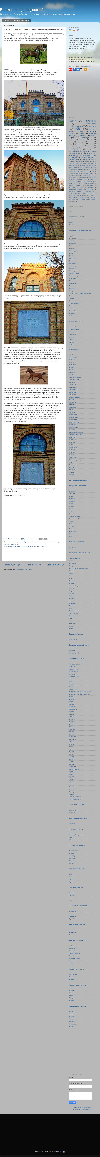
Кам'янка (72, 382)
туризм (72, 120)
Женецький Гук (73, 586)
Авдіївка (71, 342)
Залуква (71, 588)
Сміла (71, 977)
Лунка (71, 1019)
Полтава (71, 863)
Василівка (72, 248)
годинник (91, 165)
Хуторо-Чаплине (74, 311)
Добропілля (72, 364)
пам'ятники (90, 120)
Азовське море (74, 163)
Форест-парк (73, 465)
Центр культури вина (74, 193)
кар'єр (85, 152)
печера (88, 167)
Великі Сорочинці (74, 851)
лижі (85, 169)
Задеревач (72, 706)
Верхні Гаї (72, 674)
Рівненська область (77, 869)
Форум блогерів (88, 163)
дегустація (93, 193)
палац (94, 150)
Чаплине (71, 313)
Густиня (71, 993)
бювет (94, 167)
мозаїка (82, 167)
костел (84, 138)
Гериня (71, 576)
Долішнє (71, 696)
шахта (80, 191)
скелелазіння (89, 185)
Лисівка (71, 399)
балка (92, 175)
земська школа (84, 171)
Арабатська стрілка (75, 946)
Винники (71, 679)
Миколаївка (72, 404)
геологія (82, 165)
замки (70, 142)
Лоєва (71, 596)
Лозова (71, 935)
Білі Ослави (72, 563)
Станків (71, 764)
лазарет (20, 542)
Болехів (71, 561)
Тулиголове (72, 782)
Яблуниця (72, 623)
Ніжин (71, 995)
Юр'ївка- (71, 316)
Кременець (72, 916)
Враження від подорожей (22, 10)
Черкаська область (76, 969)
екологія (83, 135)
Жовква (71, 704)
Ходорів (71, 789)
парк (81, 131)
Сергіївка (72, 455)
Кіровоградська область (79, 645)
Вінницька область (76, 217)
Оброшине (72, 739)
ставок (90, 146)
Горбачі (71, 686)
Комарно (71, 714)
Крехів (71, 716)
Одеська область (76, 829)
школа (71, 161)
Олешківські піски (74, 953)
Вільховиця (72, 491)
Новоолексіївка (74, 951)
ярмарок (94, 199)
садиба (84, 159)
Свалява (71, 514)
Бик (70, 347)
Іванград (71, 332)
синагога (93, 152)
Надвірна (72, 603)
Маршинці (72, 1021)
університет (72, 191)
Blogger (63, 1151)
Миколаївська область (78, 818)
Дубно (71, 874)
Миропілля (72, 898)
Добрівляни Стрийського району (79, 694)
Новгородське (73, 417)
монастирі (82, 140)
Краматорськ (73, 392)
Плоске (71, 509)
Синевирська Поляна (76, 519)
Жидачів (71, 701)
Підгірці (71, 744)
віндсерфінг (92, 177)
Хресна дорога (77, 154)
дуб (95, 155)
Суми (70, 900)
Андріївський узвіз (89, 191)
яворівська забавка (75, 799)
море (92, 181)
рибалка (71, 175)
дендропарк (79, 161)
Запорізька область (77, 542)
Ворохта (71, 571)
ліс (87, 150)
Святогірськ (72, 450)
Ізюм (70, 930)
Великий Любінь (74, 669)
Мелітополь (72, 547)
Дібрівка (71, 853)
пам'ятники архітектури (11, 544)
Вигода (71, 566)
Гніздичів (72, 684)
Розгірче (71, 747)
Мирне (71, 409)
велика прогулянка (76, 169)
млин (75, 167)
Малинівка (72, 402)
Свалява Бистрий (74, 516)
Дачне (71, 256)
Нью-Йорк (72, 429)
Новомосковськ (74, 273)
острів (78, 183)
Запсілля (72, 893)
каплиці (93, 135)
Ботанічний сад (73, 171)
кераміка (92, 195)
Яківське (71, 534)
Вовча (71, 253)
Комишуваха (73, 387)
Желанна (72, 372)
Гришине (71, 362)
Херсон (71, 963)
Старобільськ (73, 813)
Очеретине (72, 437)
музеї (78, 129)
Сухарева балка (74, 303)
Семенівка (72, 756)
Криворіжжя (72, 394)
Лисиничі (72, 719)
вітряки (73, 179)
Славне (71, 298)
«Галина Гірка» (74, 327)
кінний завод (13, 542)
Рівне (70, 879)
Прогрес (71, 445)
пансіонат (93, 197)
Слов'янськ (72, 457)
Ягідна (71, 626)
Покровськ (72, 439)
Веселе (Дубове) (74, 251)
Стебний (71, 524)
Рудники (71, 752)
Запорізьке (72, 263)
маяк (88, 197)
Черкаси (71, 979)
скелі (92, 159)
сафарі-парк (74, 199)
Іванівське (72, 339)
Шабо (70, 840)
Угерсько (71, 787)
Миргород (72, 858)
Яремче (71, 628)
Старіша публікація (55, 565)
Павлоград (72, 278)
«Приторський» (74, 329)
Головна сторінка (33, 565)
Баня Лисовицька (74, 664)
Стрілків (71, 777)
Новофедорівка (74, 427)
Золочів (71, 711)
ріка (90, 131)
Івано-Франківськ (74, 558)
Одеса (71, 837)
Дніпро (71, 261)
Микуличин (72, 601)
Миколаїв (72, 824)
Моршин (71, 731)
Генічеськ (72, 948)
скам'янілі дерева (74, 185)
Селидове (72, 452)
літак (76, 197)
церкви (92, 126)
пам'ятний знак (74, 159)
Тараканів (72, 882)
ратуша (90, 142)
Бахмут (71, 344)
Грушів (71, 689)
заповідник (75, 152)
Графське (72, 359)
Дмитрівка (72, 258)
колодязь (74, 157)
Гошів (70, 578)
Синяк (71, 521)
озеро (70, 144)
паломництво (80, 144)
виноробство (72, 177)
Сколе (71, 759)
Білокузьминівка (74, 349)
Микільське (72, 407)
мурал (70, 183)
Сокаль (71, 761)
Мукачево (72, 501)
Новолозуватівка (74, 271)
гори (92, 138)
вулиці (81, 133)
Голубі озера (73, 357)
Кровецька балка (74, 397)
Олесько (71, 741)
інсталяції (72, 201)
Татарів (71, 616)
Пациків (71, 606)
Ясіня (70, 536)
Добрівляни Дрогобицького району (80, 691)
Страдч (71, 772)
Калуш (71, 591)
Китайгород (72, 266)
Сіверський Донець (75, 460)
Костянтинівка (73, 389)
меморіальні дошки (43, 542)
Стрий (71, 774)
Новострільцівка (56, 542)
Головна (7, 20)
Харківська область (77, 924)
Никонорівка (73, 414)
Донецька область (76, 321)
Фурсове (71, 308)
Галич (71, 573)
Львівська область (76, 658)
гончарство (85, 193)
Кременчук (72, 856)
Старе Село (72, 766)
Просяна (71, 286)
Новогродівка (73, 419)
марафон (82, 197)
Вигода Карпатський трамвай (78, 568)
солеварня (72, 187)
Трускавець (72, 779)
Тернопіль (72, 919)
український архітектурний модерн (81, 189)
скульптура (80, 142)
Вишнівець (72, 911)
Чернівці (71, 1026)
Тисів (70, 618)
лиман (87, 181)
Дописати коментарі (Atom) (23, 569)
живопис (84, 195)
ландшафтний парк (75, 150)
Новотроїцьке (73, 425)
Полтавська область (77, 845)
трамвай (90, 187)
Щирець (71, 794)
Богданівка (72, 241)
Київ (70, 211)
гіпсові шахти (82, 179)
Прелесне (72, 442)
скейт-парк (82, 199)
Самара (71, 291)
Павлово (71, 504)
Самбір (71, 754)
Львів (70, 726)
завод (70, 167)
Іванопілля (72, 334)
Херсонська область (77, 940)
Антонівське (73, 238)
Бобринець (72, 650)
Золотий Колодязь (75, 377)
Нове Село (72, 736)
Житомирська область (78, 480)
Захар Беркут (73, 709)
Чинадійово (72, 531)
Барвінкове (72, 932)
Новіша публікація (12, 565)
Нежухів (71, 734)
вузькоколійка (73, 165)
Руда (70, 749)
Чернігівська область (77, 985)
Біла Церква (73, 639)
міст (91, 140)
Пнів (70, 608)
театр (81, 187)
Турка (70, 784)
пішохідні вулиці (89, 183)
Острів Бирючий (74, 956)
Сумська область (76, 887)
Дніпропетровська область (80, 230)
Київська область (76, 634)
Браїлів (71, 222)
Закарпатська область (78, 486)
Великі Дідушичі (74, 671)
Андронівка (72, 236)
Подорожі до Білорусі (21, 20)
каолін (70, 181)
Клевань (71, 877)
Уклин (71, 529)
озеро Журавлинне (75, 797)
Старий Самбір (74, 769)
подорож (85, 173)
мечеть (78, 173)
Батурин (71, 990)
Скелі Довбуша (74, 613)
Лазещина (72, 499)
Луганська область (30, 542)
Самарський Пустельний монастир (80, 293)
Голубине (72, 493)
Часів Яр (71, 467)
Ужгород (71, 526)
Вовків (71, 681)
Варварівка (72, 243)
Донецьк (71, 367)
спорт (78, 175)
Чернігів (71, 1000)
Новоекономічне (74, 422)
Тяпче (71, 621)
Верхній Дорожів (74, 676)
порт (92, 173)
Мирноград (72, 412)
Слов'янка (72, 301)
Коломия (71, 593)
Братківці (72, 666)
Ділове (71, 496)
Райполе (71, 288)
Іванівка (71, 337)
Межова (71, 268)
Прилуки (71, 998)
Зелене (71, 374)
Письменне (72, 283)
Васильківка (73, 246)
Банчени (71, 1011)
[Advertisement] (19, 94)
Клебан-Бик (72, 384)
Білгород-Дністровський (76, 835)
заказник (90, 154)
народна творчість (87, 157)
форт (88, 199)
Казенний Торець (74, 379)
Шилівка (71, 472)
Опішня (71, 861)
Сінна (70, 462)
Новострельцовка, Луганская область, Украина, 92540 (26, 546)
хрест (92, 161)
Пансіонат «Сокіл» (75, 958)
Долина (71, 583)
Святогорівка (73, 447)
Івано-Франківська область (80, 553)
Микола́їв (72, 729)
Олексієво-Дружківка (75, 434)
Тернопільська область (78, 906)
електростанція (75, 195)
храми (71, 133)
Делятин (71, 581)
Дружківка (72, 369)
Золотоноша (73, 974)
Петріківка (72, 281)
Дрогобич (72, 699)
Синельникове (73, 296)
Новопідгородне (74, 276)
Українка (71, 306)
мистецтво (72, 155)
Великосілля (73, 1014)
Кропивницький (74, 653)
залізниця (72, 140)
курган (87, 161)
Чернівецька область (77, 1006)
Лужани (71, 1016)
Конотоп (71, 895)
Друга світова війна (86, 148)
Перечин (71, 506)
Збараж (71, 914)
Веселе (71, 352)
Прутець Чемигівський (76, 611)
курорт (91, 144)
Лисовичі (72, 721)
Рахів (70, 511)
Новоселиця (73, 1024)
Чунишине (72, 470)
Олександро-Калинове (76, 432)
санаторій (91, 169)
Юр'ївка (71, 475)
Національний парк (84, 155)
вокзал (75, 138)
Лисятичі (71, 724)
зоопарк (91, 179)
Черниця (71, 792)
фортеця (71, 148)
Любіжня (71, 598)
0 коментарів (30, 539)
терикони (85, 175)
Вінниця (71, 225)
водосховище (83, 177)
